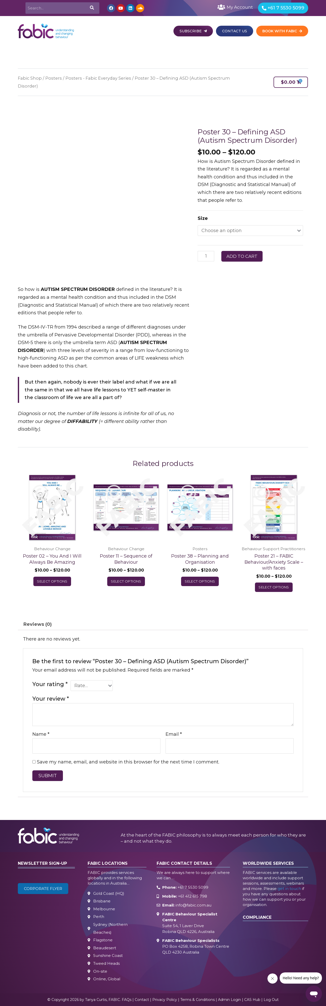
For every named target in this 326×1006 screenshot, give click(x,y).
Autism (147, 52)
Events (234, 52)
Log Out (271, 999)
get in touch (289, 888)
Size (203, 218)
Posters (53, 78)
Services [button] (76, 52)
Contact (142, 999)
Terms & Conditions (197, 999)
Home (23, 52)
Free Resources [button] (288, 52)
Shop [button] (257, 52)
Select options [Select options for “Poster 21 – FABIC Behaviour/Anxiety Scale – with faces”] (274, 587)
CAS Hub (252, 999)
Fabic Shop (30, 78)
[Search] (91, 8)
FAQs (126, 999)
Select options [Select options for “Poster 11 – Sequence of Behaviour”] (126, 581)
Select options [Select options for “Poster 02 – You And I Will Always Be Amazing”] (52, 581)
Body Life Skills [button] (202, 52)
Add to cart (241, 256)
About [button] (51, 52)
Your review (50, 698)
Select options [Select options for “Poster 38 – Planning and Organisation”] (200, 581)
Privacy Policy (164, 999)
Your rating (50, 684)
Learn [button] (171, 52)
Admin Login (229, 999)
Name (40, 734)
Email (174, 734)
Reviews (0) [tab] (37, 624)
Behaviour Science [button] (112, 52)
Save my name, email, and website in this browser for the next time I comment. (128, 762)
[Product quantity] (206, 256)
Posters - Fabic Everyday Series (98, 78)
